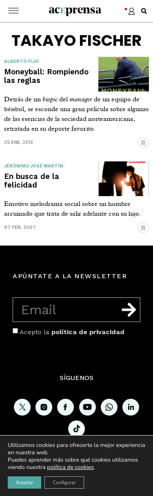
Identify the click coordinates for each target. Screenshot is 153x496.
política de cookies (70, 467)
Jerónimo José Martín (33, 166)
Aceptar (24, 482)
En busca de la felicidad (31, 180)
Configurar (64, 482)
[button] (144, 11)
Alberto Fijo (21, 61)
